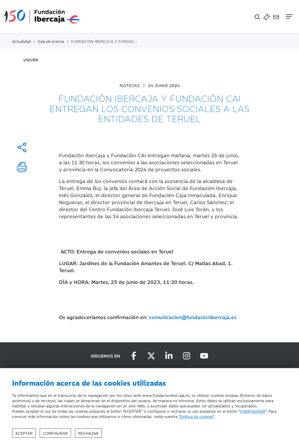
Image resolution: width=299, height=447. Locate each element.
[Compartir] (22, 147)
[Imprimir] (22, 167)
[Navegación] (288, 16)
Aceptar (24, 433)
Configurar (55, 433)
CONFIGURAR (252, 411)
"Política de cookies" (196, 416)
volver (30, 59)
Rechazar (88, 433)
